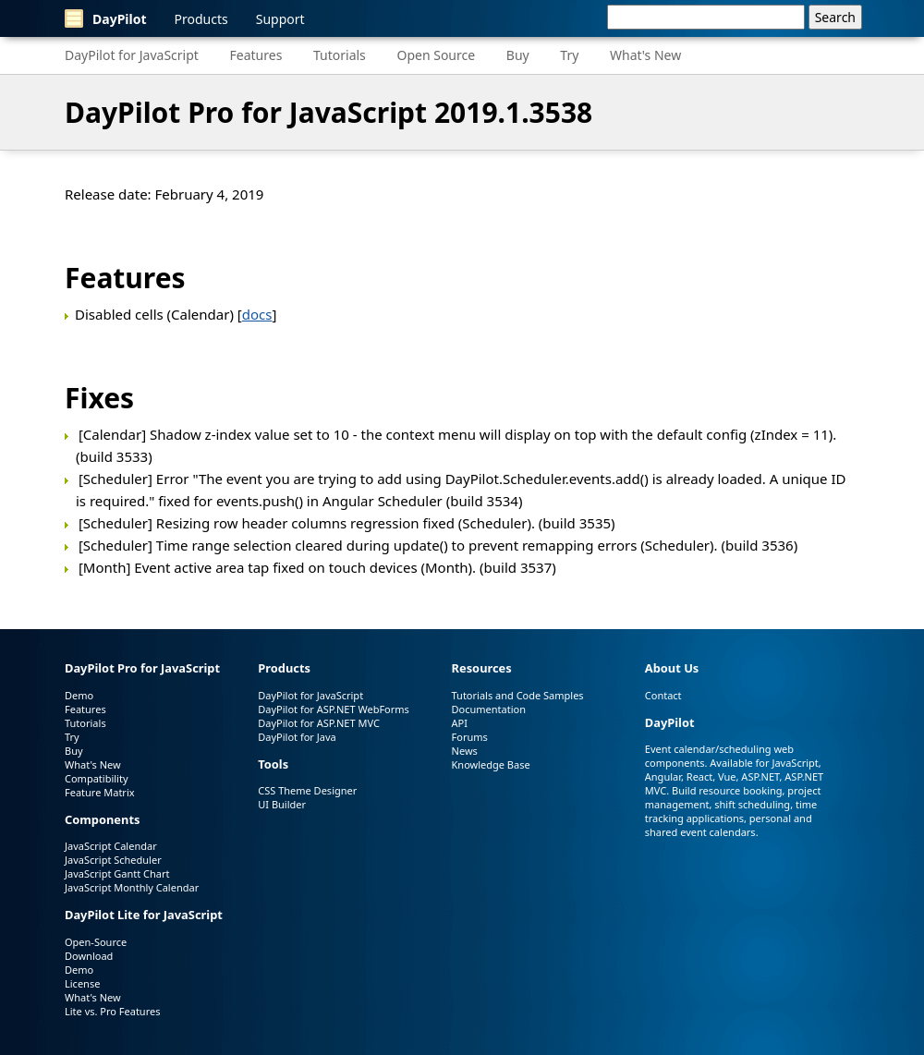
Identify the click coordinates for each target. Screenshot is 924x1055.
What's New (645, 55)
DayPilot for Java (296, 737)
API (460, 723)
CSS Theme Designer (307, 790)
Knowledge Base (491, 764)
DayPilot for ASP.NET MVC (319, 723)
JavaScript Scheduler (113, 860)
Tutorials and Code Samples (518, 695)
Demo (79, 695)
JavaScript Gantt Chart (117, 873)
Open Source (435, 55)
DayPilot (106, 18)
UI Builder (282, 804)
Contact (663, 695)
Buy (517, 55)
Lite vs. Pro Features (112, 1011)
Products (201, 19)
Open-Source (96, 942)
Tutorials (339, 55)
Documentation (489, 709)
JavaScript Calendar (111, 846)
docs (257, 314)
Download (89, 956)
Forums (470, 737)
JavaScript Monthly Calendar (132, 887)
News (465, 751)
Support (280, 19)
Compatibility (96, 778)
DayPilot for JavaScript (132, 55)
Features (256, 55)
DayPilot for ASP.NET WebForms (333, 709)
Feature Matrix (100, 792)
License (82, 983)
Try (569, 55)
